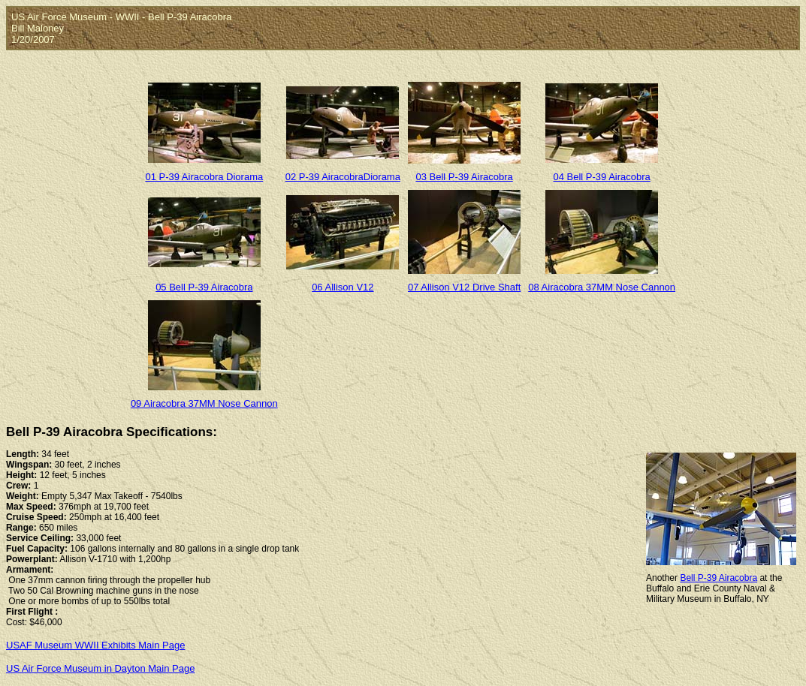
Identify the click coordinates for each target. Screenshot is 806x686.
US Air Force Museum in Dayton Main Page (100, 668)
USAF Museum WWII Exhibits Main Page (95, 645)
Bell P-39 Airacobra (718, 578)
